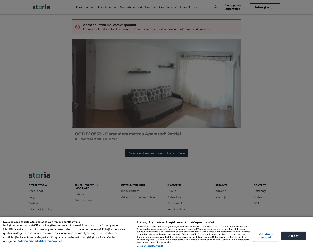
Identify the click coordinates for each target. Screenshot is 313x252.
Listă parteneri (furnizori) (150, 246)
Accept (293, 236)
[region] (156, 234)
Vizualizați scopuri (266, 235)
